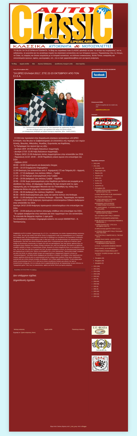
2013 (95, 269)
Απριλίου (98, 175)
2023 (95, 294)
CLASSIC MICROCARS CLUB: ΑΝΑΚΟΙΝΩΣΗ (108, 194)
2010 (95, 163)
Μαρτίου (97, 173)
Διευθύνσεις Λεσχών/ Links (64, 64)
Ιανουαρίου (98, 168)
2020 (95, 286)
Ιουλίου (97, 183)
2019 (95, 284)
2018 (95, 281)
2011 (95, 166)
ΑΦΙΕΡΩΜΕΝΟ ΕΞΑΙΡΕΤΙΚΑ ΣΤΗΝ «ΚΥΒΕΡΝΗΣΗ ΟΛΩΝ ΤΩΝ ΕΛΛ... (105, 242)
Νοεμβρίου (98, 260)
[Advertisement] (101, 90)
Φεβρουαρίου (99, 170)
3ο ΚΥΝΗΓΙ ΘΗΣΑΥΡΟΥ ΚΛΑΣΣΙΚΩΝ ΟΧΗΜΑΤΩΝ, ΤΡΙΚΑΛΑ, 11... (105, 200)
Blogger (84, 426)
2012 (95, 266)
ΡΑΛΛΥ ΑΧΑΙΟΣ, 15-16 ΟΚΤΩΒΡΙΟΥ (105, 248)
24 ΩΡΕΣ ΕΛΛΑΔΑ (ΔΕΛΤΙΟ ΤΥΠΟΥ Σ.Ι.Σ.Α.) (108, 229)
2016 (95, 276)
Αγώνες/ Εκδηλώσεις (45, 64)
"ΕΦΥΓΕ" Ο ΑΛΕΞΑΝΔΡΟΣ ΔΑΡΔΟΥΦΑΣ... (107, 218)
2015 (95, 274)
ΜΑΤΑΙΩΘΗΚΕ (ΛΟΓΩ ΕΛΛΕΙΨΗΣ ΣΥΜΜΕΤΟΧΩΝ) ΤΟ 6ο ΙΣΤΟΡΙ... (105, 204)
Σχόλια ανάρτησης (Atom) (28, 332)
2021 (95, 289)
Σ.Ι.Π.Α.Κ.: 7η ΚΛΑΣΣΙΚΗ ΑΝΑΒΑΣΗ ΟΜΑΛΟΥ (108, 246)
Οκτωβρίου (98, 258)
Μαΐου (97, 178)
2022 (95, 291)
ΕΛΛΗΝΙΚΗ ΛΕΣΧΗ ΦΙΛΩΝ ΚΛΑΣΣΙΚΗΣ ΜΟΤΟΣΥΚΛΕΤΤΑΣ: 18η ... (106, 191)
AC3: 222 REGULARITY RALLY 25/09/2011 (107, 215)
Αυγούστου (98, 185)
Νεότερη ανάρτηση (19, 329)
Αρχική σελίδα (24, 64)
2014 (95, 271)
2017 (95, 279)
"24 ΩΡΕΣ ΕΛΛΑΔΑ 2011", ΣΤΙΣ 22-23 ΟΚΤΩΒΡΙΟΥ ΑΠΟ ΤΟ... (106, 225)
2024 (95, 296)
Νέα (33, 64)
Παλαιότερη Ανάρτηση (78, 329)
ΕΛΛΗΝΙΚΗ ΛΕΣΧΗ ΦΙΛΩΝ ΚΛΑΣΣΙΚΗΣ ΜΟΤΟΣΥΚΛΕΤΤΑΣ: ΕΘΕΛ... (106, 212)
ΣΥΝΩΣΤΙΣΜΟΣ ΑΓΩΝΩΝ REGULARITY (106, 251)
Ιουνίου (97, 180)
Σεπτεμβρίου (99, 188)
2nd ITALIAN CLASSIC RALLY (103, 197)
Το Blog (14, 64)
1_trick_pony (73, 426)
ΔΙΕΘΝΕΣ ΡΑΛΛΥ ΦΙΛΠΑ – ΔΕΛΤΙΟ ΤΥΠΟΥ (107, 239)
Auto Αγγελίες (80, 64)
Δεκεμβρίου (98, 263)
